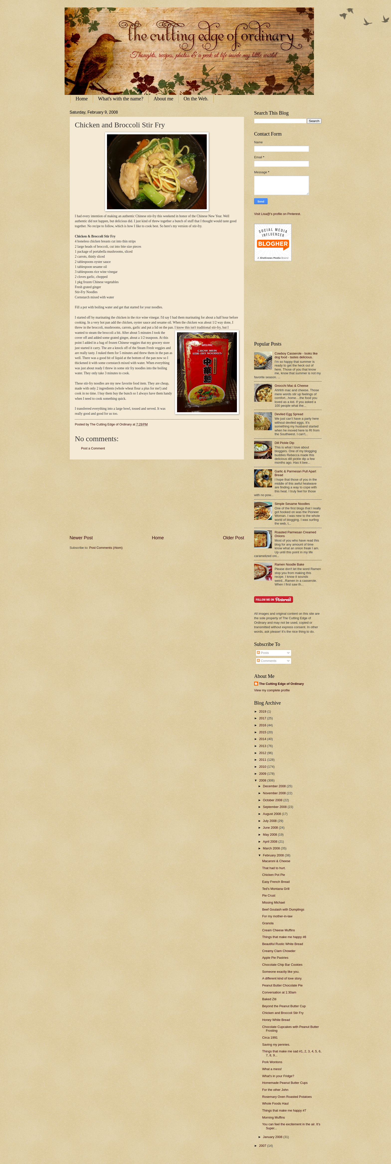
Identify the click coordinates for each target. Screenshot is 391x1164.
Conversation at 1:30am (279, 992)
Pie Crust (268, 895)
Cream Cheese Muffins (278, 930)
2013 (263, 746)
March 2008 (272, 848)
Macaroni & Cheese (276, 861)
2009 (263, 774)
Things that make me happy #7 (284, 1110)
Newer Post (81, 537)
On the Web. (196, 98)
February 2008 (274, 855)
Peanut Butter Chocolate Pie (282, 985)
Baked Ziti (269, 999)
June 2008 (271, 827)
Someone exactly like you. (280, 971)
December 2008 (275, 786)
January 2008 (273, 1137)
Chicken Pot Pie (273, 875)
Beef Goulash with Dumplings (283, 909)
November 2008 (275, 793)
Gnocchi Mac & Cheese (291, 386)
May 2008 (270, 834)
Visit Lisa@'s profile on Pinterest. (277, 214)
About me (163, 98)
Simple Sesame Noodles (292, 504)
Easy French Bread (276, 882)
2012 (263, 753)
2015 (263, 732)
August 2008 (272, 814)
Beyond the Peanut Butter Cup (284, 1006)
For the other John (275, 1090)
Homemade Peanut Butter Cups (285, 1083)
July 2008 (270, 821)
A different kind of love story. (282, 978)
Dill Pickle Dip (284, 443)
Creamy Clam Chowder (278, 951)
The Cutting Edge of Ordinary (281, 684)
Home (82, 98)
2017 (263, 718)
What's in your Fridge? (278, 1076)
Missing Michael (273, 902)
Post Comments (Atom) (106, 548)
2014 (263, 739)
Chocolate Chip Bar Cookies (282, 965)
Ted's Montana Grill (276, 889)
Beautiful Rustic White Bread (282, 944)
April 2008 (270, 841)
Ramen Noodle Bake (289, 564)
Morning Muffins (273, 1117)
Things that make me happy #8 (284, 937)
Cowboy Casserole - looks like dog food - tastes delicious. (296, 355)
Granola (268, 923)
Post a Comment (93, 448)
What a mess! (272, 1069)
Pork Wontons (272, 1062)
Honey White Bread (276, 1020)
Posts (263, 653)
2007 (263, 1146)
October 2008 (273, 800)
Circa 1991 (270, 1037)
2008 (263, 780)
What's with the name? (120, 98)
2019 (263, 711)
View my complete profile (272, 690)
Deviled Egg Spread (289, 414)
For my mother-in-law (277, 916)
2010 (263, 767)
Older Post (233, 537)
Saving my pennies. (276, 1044)
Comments (266, 661)
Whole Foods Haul (275, 1103)
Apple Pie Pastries (275, 958)
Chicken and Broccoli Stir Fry (282, 1013)
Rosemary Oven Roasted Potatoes (287, 1097)
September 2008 (275, 807)
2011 (263, 760)
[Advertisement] (156, 497)
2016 (263, 725)
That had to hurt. (274, 868)
